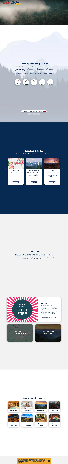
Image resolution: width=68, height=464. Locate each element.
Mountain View (41, 410)
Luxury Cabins (13, 425)
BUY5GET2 (52, 170)
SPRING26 (16, 170)
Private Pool (13, 410)
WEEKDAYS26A (34, 170)
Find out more (22, 462)
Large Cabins (54, 410)
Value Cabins (27, 425)
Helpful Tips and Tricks (47, 301)
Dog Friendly (27, 410)
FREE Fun (44, 303)
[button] (5, 168)
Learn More (16, 182)
